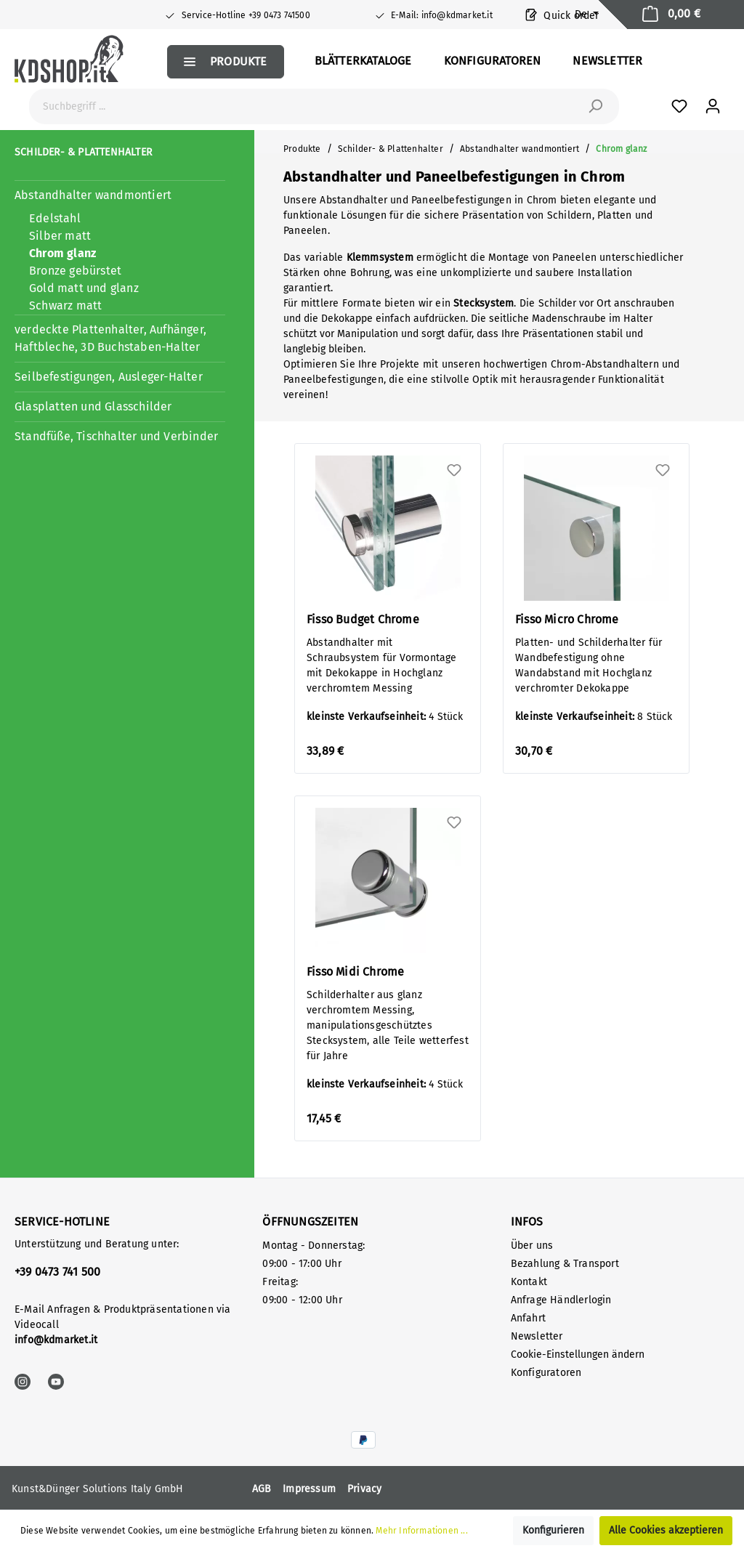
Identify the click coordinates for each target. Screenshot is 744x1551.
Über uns (532, 1245)
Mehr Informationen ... (421, 1531)
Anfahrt (528, 1318)
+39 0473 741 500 (57, 1272)
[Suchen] (595, 106)
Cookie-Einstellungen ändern (577, 1354)
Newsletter (537, 1336)
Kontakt (529, 1282)
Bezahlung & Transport (565, 1264)
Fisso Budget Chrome (363, 619)
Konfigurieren (553, 1530)
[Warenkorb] (671, 14)
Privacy (364, 1489)
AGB (262, 1489)
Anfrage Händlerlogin (561, 1300)
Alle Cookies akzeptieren (666, 1530)
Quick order (562, 14)
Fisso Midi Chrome (355, 972)
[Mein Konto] (712, 106)
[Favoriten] (679, 106)
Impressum (309, 1489)
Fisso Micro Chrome (567, 619)
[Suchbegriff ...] (307, 106)
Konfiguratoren (546, 1372)
